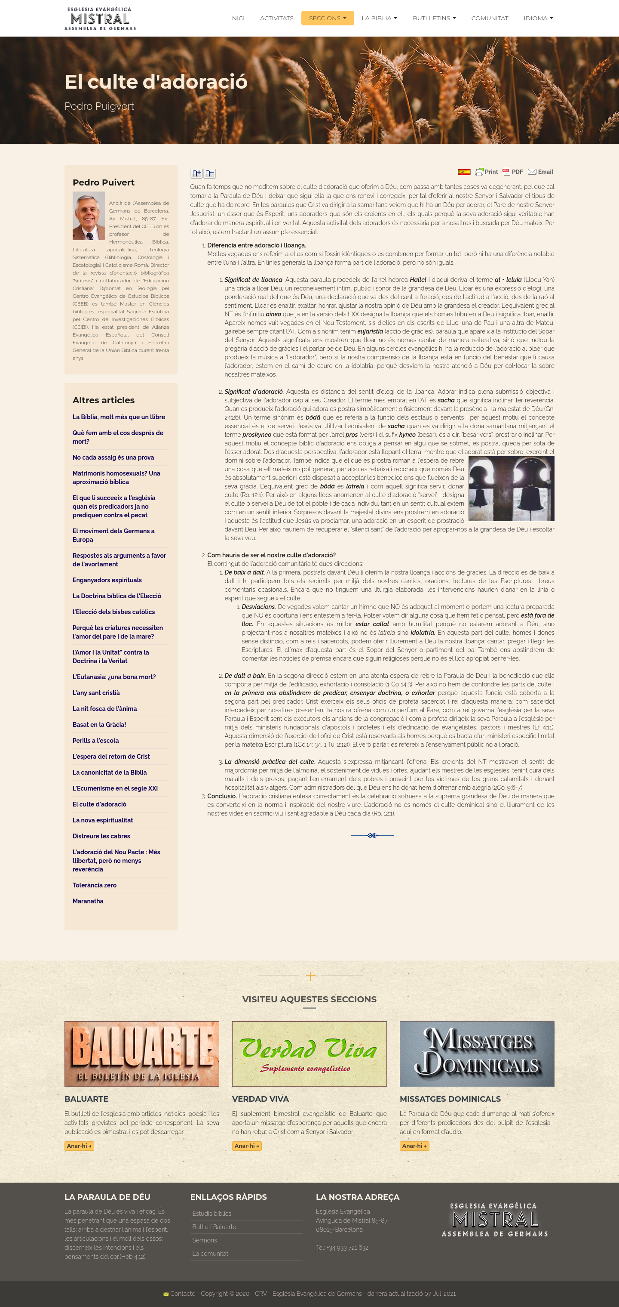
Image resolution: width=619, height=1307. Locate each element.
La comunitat (211, 1253)
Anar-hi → (79, 1146)
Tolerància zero (94, 885)
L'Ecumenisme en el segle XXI (115, 788)
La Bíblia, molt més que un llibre (119, 417)
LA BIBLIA (380, 18)
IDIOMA (538, 18)
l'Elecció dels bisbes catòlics (114, 612)
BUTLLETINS (434, 18)
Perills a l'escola (96, 740)
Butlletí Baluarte (214, 1227)
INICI (237, 18)
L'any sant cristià (96, 692)
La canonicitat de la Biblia (110, 772)
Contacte (182, 1293)
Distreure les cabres (101, 836)
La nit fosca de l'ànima (105, 708)
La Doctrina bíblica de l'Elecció (117, 596)
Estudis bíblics (212, 1213)
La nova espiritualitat (103, 820)
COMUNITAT (490, 18)
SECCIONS (327, 18)
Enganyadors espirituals (107, 580)
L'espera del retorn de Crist (111, 756)
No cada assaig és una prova (113, 457)
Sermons (205, 1240)
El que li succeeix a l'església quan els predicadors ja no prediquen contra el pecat (114, 506)
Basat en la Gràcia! (99, 724)
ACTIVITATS (277, 18)
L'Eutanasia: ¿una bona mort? (114, 677)
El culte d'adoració (99, 804)
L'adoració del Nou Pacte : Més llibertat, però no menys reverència (116, 861)
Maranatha (88, 901)
